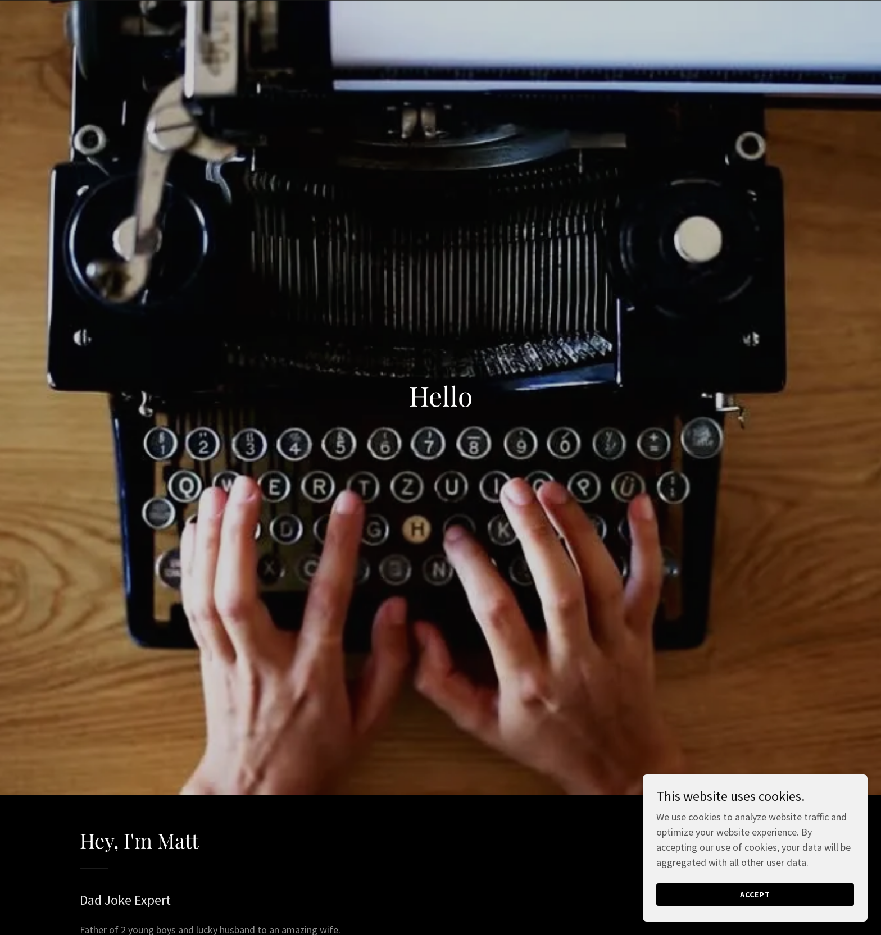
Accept (755, 895)
